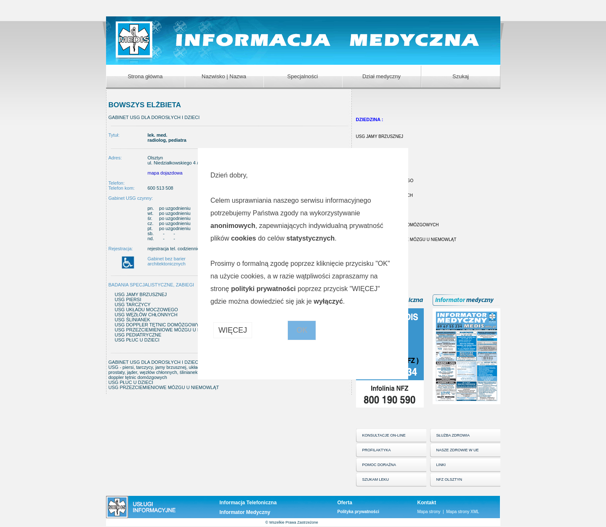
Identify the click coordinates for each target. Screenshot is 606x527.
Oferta (345, 503)
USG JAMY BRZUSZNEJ (380, 136)
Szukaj (460, 76)
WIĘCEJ (232, 330)
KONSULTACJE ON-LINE (384, 435)
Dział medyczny (381, 76)
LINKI (441, 465)
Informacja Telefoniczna (248, 503)
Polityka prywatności (358, 511)
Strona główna (145, 76)
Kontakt (426, 503)
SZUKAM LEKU (375, 479)
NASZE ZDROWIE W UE (457, 450)
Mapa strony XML (462, 511)
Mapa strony (429, 511)
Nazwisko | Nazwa (224, 76)
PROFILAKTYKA (376, 450)
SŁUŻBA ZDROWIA (453, 435)
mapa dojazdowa (165, 172)
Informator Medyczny (245, 512)
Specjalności (302, 76)
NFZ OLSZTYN (449, 479)
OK (301, 330)
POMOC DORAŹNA (379, 465)
